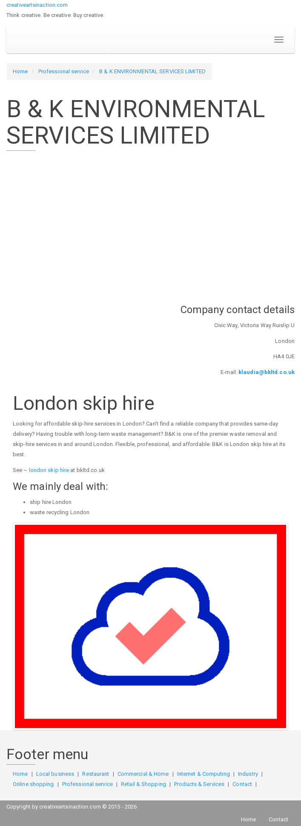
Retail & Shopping (143, 784)
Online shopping (33, 784)
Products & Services (199, 784)
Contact (242, 784)
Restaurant (95, 774)
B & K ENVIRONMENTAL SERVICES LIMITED (152, 71)
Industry (248, 774)
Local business (55, 774)
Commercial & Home (143, 774)
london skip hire (49, 470)
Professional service (63, 71)
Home (20, 71)
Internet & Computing (203, 774)
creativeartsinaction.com (37, 5)
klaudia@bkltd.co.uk (266, 372)
